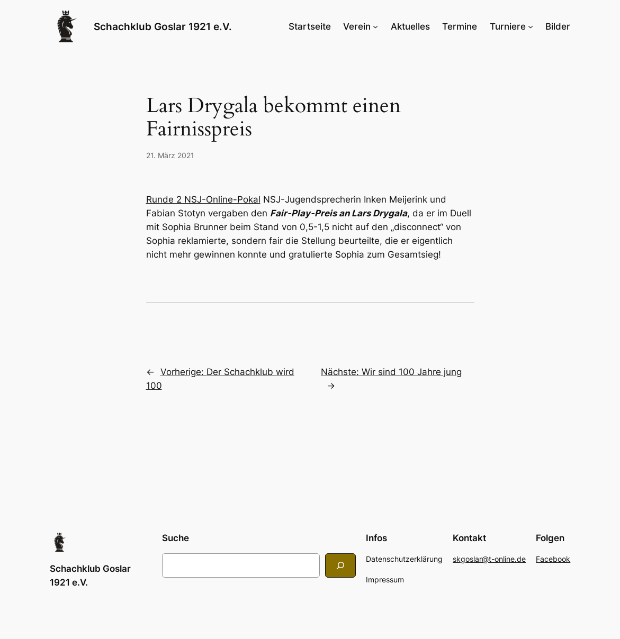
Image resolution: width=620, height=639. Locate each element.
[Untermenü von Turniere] (530, 26)
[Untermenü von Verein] (375, 26)
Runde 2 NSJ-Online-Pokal (203, 199)
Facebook (553, 558)
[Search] (340, 565)
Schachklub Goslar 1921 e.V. (163, 26)
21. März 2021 (170, 155)
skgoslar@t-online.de (489, 558)
